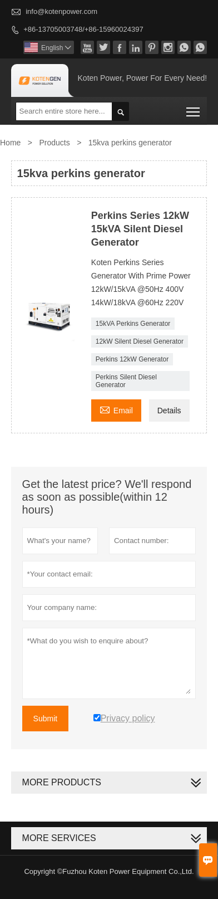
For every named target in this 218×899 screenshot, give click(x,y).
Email (116, 409)
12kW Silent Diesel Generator (140, 341)
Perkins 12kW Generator (132, 359)
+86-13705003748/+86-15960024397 (83, 29)
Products (54, 142)
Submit (45, 718)
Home (10, 142)
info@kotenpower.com (61, 11)
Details (169, 410)
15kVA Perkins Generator (133, 324)
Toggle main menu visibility (193, 108)
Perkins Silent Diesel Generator (126, 381)
